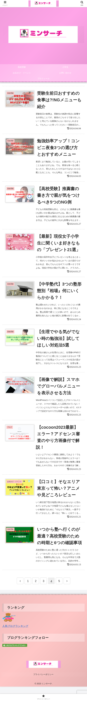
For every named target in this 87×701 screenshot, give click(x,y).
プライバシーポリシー (43, 689)
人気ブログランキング (15, 641)
